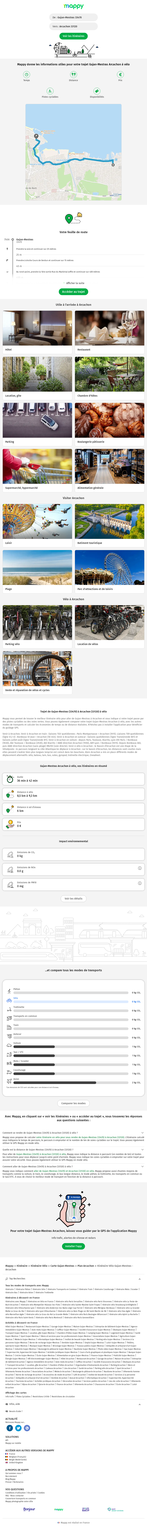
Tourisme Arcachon (24, 1381)
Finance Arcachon (64, 1384)
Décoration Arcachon (72, 1381)
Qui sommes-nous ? (14, 1473)
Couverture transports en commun (20, 1498)
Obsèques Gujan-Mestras (124, 1330)
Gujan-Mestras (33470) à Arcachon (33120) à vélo (41, 1154)
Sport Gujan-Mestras (30, 1336)
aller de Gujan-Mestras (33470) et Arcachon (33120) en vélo (64, 1171)
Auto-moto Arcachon (64, 1362)
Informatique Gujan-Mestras (50, 1339)
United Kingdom (14, 1462)
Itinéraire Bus (11, 1292)
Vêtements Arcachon (83, 1384)
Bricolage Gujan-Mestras (63, 1346)
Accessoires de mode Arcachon (57, 1375)
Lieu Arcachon (70, 1368)
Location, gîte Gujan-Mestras (42, 1333)
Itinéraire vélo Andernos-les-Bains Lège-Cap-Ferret (59, 1308)
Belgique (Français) (15, 1457)
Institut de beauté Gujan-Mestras (79, 1339)
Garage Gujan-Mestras (61, 1326)
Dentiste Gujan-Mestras (72, 1343)
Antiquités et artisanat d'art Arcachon (32, 1378)
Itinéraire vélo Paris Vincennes (98, 1301)
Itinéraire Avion (26, 1292)
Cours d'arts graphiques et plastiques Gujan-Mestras (103, 1352)
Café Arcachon (79, 1375)
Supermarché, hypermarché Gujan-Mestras (26, 1352)
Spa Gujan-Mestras (132, 1349)
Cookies (41, 1493)
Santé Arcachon (86, 1368)
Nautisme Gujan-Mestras (85, 1349)
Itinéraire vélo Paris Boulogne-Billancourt (88, 1314)
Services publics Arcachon (95, 1381)
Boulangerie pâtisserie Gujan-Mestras (55, 1349)
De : (67, 17)
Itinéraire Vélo (39, 1289)
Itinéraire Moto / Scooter (127, 1289)
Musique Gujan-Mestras (40, 1346)
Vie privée (31, 1493)
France (10, 1454)
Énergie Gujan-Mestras (15, 1359)
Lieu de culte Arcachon (119, 1381)
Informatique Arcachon (96, 1378)
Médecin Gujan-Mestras (25, 1339)
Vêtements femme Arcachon (17, 1371)
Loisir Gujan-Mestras (115, 1343)
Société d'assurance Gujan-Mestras (95, 1330)
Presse (8, 1482)
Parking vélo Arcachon (104, 1368)
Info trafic (9, 1396)
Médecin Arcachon (62, 1371)
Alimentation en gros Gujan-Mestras (73, 1355)
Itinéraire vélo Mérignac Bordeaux (100, 1308)
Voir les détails (73, 898)
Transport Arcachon (15, 1365)
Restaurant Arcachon (86, 1359)
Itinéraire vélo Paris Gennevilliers (79, 1317)
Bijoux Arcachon (29, 1384)
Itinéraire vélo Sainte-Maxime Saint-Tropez (81, 1305)
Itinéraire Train (85, 1289)
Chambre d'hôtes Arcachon (61, 1365)
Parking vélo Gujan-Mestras (108, 1339)
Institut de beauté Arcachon (100, 1375)
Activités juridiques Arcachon (47, 1381)
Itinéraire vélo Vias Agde (119, 1311)
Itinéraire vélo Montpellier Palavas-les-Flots (40, 1305)
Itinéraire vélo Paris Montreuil (49, 1317)
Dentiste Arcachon (59, 1378)
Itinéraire (9, 1289)
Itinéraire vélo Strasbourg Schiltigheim (119, 1305)
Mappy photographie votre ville (19, 1501)
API (6, 1440)
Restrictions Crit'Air (41, 1396)
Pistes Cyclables (23, 1396)
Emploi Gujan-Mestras (94, 1343)
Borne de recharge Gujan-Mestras (44, 1343)
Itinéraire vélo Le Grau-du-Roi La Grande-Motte (47, 1314)
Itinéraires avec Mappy (15, 1301)
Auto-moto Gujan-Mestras (43, 1330)
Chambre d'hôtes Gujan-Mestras (71, 1333)
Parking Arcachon (118, 1365)
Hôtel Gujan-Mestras (14, 1326)
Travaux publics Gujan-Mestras (90, 1346)
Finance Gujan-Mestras (101, 1355)
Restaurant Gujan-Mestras (37, 1326)
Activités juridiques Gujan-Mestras (62, 1352)
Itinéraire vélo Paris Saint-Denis (19, 1317)
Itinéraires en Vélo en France (41, 1301)
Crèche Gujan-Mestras (24, 1355)
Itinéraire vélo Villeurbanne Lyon (20, 1308)
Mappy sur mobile (13, 1443)
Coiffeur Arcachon (84, 1362)
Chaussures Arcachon (104, 1384)
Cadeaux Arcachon (53, 1368)
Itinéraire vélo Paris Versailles (69, 1301)
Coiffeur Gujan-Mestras (67, 1330)
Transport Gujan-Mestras (16, 1333)
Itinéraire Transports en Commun (62, 1289)
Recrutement (11, 1476)
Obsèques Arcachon (131, 1362)
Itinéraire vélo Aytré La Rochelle (123, 1314)
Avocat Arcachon (77, 1378)
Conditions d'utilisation (15, 1493)
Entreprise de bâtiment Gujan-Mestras (112, 1326)
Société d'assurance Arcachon (107, 1362)
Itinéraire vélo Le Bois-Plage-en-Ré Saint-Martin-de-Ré (82, 1311)
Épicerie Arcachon (46, 1384)
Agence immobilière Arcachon (40, 1362)
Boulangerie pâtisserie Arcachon (87, 1371)
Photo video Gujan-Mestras (110, 1349)
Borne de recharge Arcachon (28, 1375)
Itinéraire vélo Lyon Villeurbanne (41, 1311)
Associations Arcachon (42, 1371)
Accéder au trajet (73, 292)
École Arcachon (123, 1384)
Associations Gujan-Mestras (105, 1336)
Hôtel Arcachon (67, 1359)
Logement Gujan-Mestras (122, 1333)
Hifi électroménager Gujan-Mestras (43, 1359)
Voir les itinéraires (73, 36)
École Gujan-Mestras (46, 1355)
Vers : (65, 26)
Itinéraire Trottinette (44, 1292)
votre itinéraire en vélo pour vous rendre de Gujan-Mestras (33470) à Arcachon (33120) (80, 1137)
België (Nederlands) (16, 1460)
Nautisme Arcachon (112, 1371)
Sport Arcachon (123, 1368)
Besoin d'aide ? (14, 1411)
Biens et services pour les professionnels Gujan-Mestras (66, 1336)
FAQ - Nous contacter (14, 1496)
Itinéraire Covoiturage (104, 1289)
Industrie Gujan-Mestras (25, 1349)
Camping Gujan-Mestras (98, 1333)
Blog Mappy (10, 1479)
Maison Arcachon (122, 1359)
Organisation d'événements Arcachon (91, 1365)
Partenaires (18, 1482)
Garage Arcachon (105, 1359)
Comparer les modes (73, 1103)
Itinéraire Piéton (23, 1289)
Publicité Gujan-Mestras (124, 1355)
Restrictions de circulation (63, 1396)
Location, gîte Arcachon (37, 1365)
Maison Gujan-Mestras (83, 1326)
